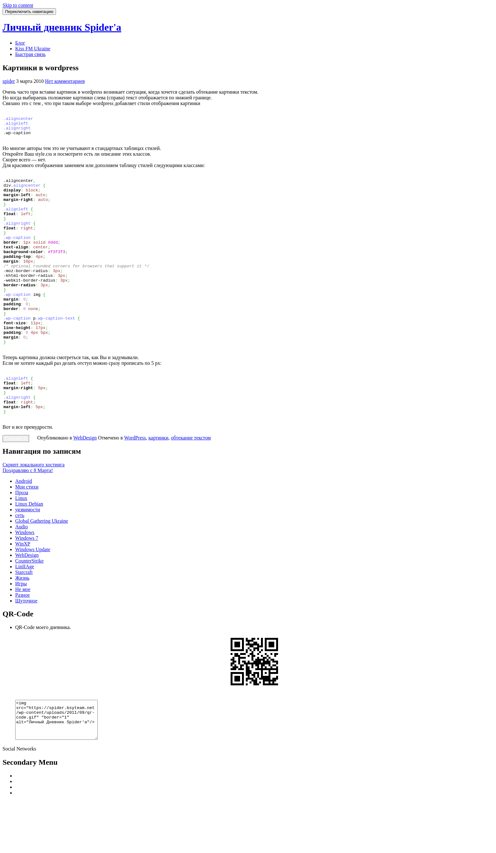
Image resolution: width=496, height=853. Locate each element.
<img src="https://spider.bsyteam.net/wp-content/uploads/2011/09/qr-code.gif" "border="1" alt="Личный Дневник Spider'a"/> (61, 768)
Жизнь (22, 622)
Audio (21, 571)
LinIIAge (24, 611)
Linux (21, 542)
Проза (21, 537)
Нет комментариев (65, 81)
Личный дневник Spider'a (62, 27)
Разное (22, 639)
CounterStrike (29, 605)
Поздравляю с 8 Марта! (28, 515)
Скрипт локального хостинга (34, 509)
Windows (24, 577)
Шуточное (26, 645)
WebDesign (85, 482)
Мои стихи (27, 531)
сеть (19, 560)
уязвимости (27, 554)
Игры (21, 628)
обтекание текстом (191, 482)
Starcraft (24, 617)
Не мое (22, 634)
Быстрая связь (30, 54)
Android (23, 525)
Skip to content (18, 5)
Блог (20, 43)
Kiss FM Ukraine (32, 48)
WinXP (22, 588)
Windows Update (32, 594)
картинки (158, 482)
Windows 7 (26, 582)
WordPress (135, 482)
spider (9, 81)
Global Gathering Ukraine (41, 565)
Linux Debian (29, 548)
